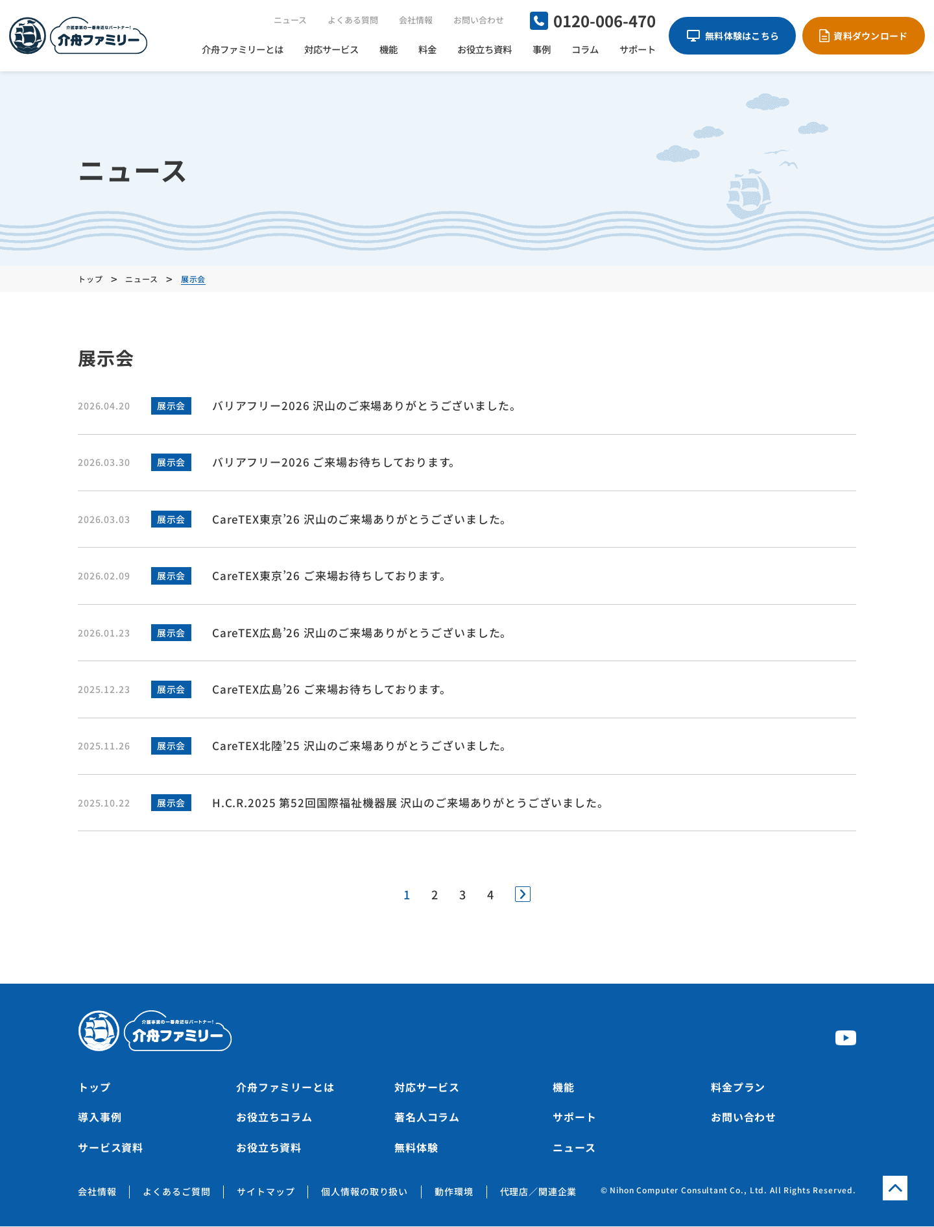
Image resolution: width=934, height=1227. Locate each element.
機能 (388, 49)
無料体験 (416, 1148)
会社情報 (416, 20)
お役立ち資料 (484, 49)
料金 (427, 49)
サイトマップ (265, 1192)
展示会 (171, 405)
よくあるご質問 (176, 1192)
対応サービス (331, 49)
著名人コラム (427, 1118)
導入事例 (99, 1118)
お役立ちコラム (274, 1118)
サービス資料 (110, 1148)
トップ (94, 1088)
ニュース (290, 20)
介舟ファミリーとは (242, 49)
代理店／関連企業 (538, 1192)
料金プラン (738, 1088)
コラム (585, 49)
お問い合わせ (478, 20)
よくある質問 (353, 20)
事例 (542, 49)
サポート (637, 49)
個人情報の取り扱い (364, 1192)
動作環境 (454, 1192)
